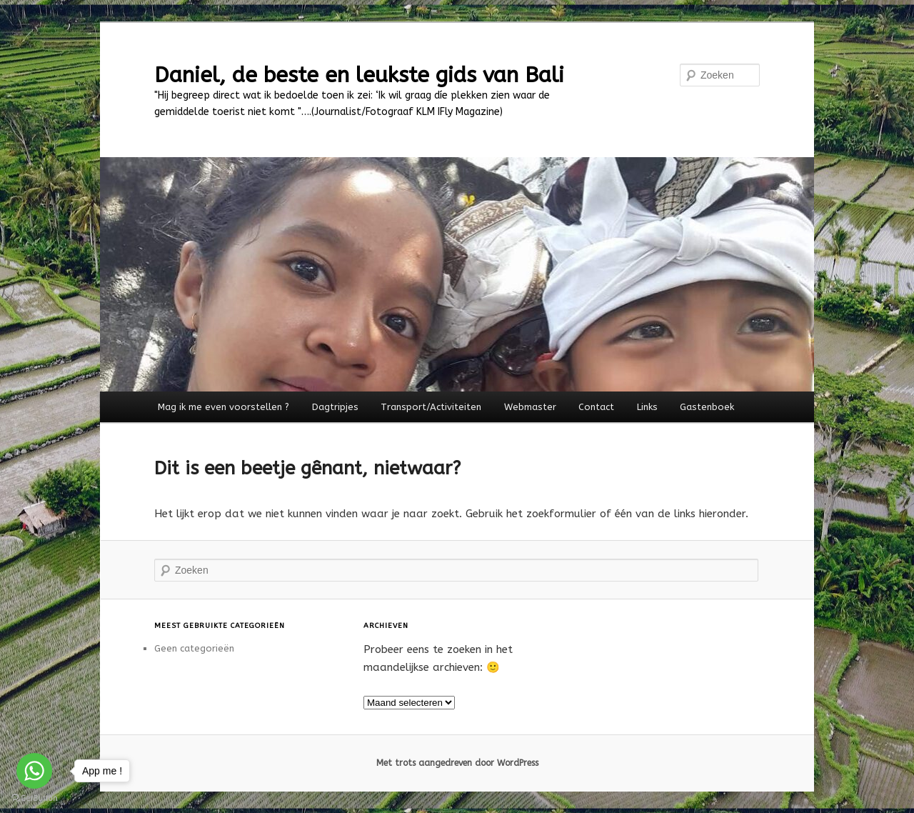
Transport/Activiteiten (431, 406)
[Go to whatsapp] (34, 771)
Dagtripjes (335, 406)
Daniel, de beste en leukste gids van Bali (359, 75)
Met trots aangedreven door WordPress (457, 763)
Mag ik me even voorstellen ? (223, 406)
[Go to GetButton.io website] (34, 798)
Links (647, 406)
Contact (596, 406)
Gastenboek (707, 406)
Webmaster (530, 406)
